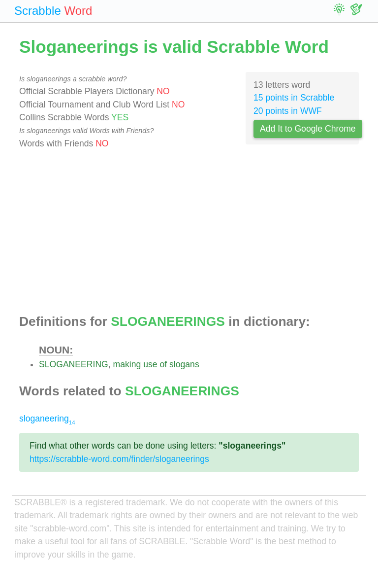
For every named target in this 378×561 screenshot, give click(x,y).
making (127, 364)
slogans (184, 364)
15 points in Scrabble (293, 98)
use (150, 364)
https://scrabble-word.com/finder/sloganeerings (119, 459)
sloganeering (47, 418)
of (163, 364)
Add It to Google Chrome (308, 129)
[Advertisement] (189, 232)
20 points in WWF (287, 111)
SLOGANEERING (73, 364)
